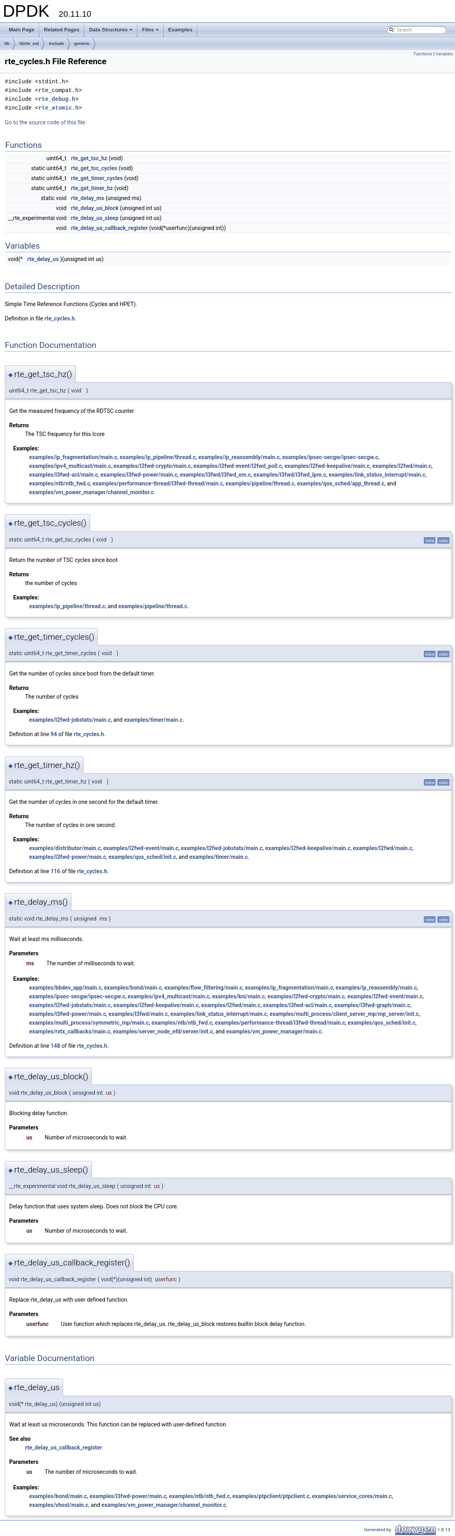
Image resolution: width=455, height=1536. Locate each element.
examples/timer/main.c (153, 720)
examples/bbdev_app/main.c (65, 987)
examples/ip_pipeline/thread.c (158, 457)
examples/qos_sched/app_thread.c (340, 483)
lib (7, 43)
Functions (422, 54)
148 (55, 1046)
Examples (180, 30)
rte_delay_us (43, 259)
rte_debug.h (56, 99)
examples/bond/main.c (133, 987)
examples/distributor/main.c (65, 848)
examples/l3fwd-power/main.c (139, 474)
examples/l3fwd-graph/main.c (372, 1005)
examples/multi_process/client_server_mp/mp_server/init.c (344, 1014)
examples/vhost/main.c (58, 1505)
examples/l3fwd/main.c (138, 1014)
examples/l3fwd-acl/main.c (63, 474)
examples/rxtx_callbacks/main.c (69, 1031)
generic (82, 43)
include (56, 43)
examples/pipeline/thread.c (260, 483)
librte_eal (29, 43)
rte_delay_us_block (95, 208)
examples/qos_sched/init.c (142, 857)
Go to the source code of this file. (46, 122)
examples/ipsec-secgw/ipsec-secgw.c (330, 457)
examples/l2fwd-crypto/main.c (152, 466)
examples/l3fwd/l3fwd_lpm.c (289, 474)
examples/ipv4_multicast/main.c (70, 466)
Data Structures (111, 32)
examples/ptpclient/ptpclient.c (270, 1496)
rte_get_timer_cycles (97, 178)
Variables (444, 54)
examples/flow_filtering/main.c (203, 987)
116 (55, 871)
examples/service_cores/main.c (352, 1496)
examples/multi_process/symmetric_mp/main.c (89, 1022)
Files (151, 32)
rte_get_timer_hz (92, 188)
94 (54, 734)
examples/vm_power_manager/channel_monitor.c (91, 492)
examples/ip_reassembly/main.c (239, 457)
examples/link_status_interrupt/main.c (376, 474)
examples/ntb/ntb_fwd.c (59, 483)
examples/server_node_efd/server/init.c (163, 1031)
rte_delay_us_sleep (95, 218)
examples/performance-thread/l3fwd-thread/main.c (158, 483)
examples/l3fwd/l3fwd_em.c (215, 474)
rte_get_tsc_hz (89, 158)
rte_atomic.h (58, 108)
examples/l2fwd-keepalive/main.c (327, 466)
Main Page (21, 30)
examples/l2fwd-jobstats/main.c (70, 720)
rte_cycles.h (59, 318)
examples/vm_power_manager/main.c (274, 1031)
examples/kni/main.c (238, 996)
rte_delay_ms (87, 198)
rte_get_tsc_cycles (94, 168)
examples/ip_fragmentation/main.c (73, 457)
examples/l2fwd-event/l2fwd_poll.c (238, 466)
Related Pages (61, 30)
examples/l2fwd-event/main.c (140, 848)
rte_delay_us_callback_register (109, 228)
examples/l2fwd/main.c (401, 466)
